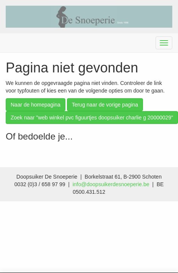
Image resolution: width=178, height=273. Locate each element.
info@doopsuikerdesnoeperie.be (111, 184)
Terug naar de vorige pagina (105, 105)
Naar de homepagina (35, 105)
